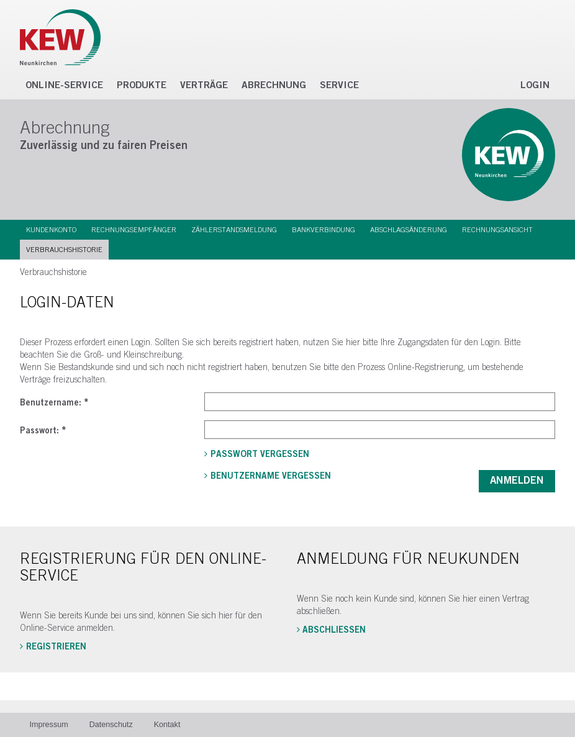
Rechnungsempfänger (133, 229)
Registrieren (56, 647)
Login (535, 85)
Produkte (141, 85)
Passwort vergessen (260, 454)
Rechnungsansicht (497, 229)
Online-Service (64, 85)
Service (339, 85)
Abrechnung (274, 85)
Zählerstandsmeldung (234, 229)
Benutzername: (54, 403)
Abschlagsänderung (408, 229)
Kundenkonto (51, 229)
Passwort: (43, 431)
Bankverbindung (323, 229)
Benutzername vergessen (271, 476)
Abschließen (334, 630)
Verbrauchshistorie (64, 249)
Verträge (204, 85)
